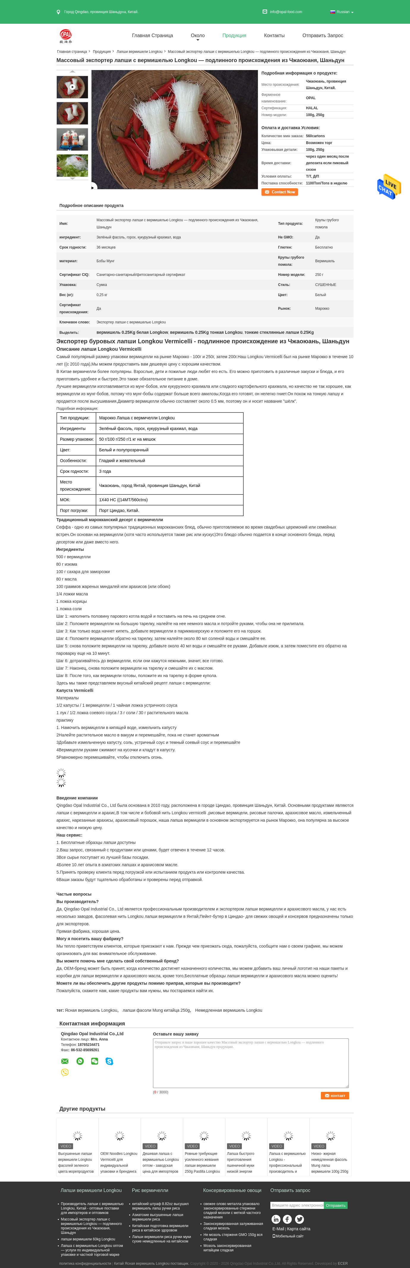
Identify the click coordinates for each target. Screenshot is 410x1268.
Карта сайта (298, 1228)
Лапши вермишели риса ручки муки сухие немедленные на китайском (161, 1239)
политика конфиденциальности (85, 1263)
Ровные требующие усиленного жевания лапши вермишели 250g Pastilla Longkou (202, 1163)
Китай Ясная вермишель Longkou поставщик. (152, 1263)
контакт (267, 191)
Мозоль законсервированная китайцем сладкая (227, 1248)
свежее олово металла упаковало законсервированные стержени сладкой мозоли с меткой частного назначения (232, 1210)
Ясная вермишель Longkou (91, 1010)
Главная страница (152, 35)
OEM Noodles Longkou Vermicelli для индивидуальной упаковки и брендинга (118, 1163)
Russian (345, 12)
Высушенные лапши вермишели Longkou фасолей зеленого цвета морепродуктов (76, 1163)
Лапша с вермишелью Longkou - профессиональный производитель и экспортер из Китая (287, 1166)
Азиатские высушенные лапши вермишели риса (157, 1217)
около (198, 35)
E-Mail (278, 1228)
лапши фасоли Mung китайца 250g (156, 1010)
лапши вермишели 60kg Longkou (88, 1239)
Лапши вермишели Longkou (140, 52)
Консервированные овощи (232, 1190)
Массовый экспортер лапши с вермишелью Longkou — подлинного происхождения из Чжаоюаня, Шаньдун (91, 1226)
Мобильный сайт (288, 1236)
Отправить (336, 1205)
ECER (343, 1263)
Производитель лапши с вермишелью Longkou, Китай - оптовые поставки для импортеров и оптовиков (92, 1208)
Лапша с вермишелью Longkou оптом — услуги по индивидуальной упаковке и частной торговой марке (92, 1250)
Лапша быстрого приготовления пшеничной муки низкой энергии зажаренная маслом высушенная (244, 1168)
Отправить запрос (322, 35)
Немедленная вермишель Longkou (228, 1010)
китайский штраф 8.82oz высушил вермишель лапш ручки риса (160, 1206)
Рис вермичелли (150, 1190)
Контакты (274, 35)
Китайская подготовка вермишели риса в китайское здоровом (160, 1228)
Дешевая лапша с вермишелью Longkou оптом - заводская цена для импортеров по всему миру (161, 1166)
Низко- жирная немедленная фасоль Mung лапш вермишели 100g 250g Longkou (329, 1166)
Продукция (234, 35)
